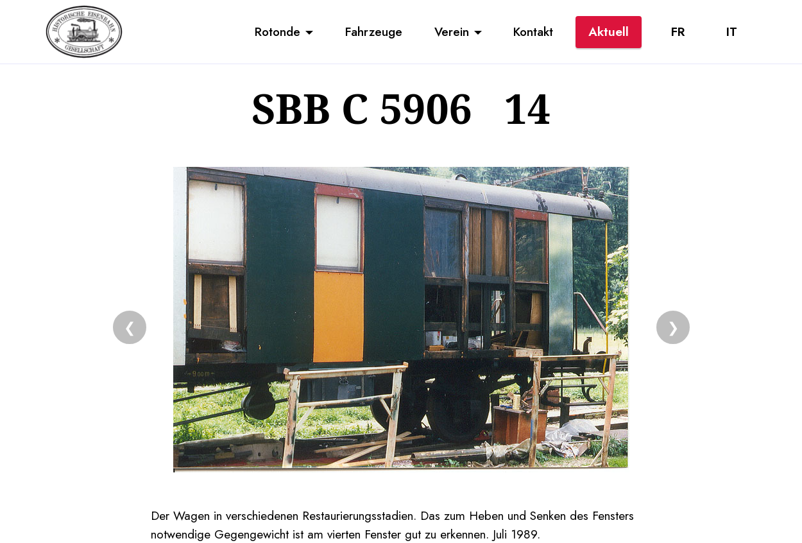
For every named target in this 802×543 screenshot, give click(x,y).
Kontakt (533, 31)
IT (731, 31)
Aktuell (608, 31)
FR (678, 31)
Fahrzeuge (373, 31)
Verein (451, 31)
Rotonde (277, 31)
